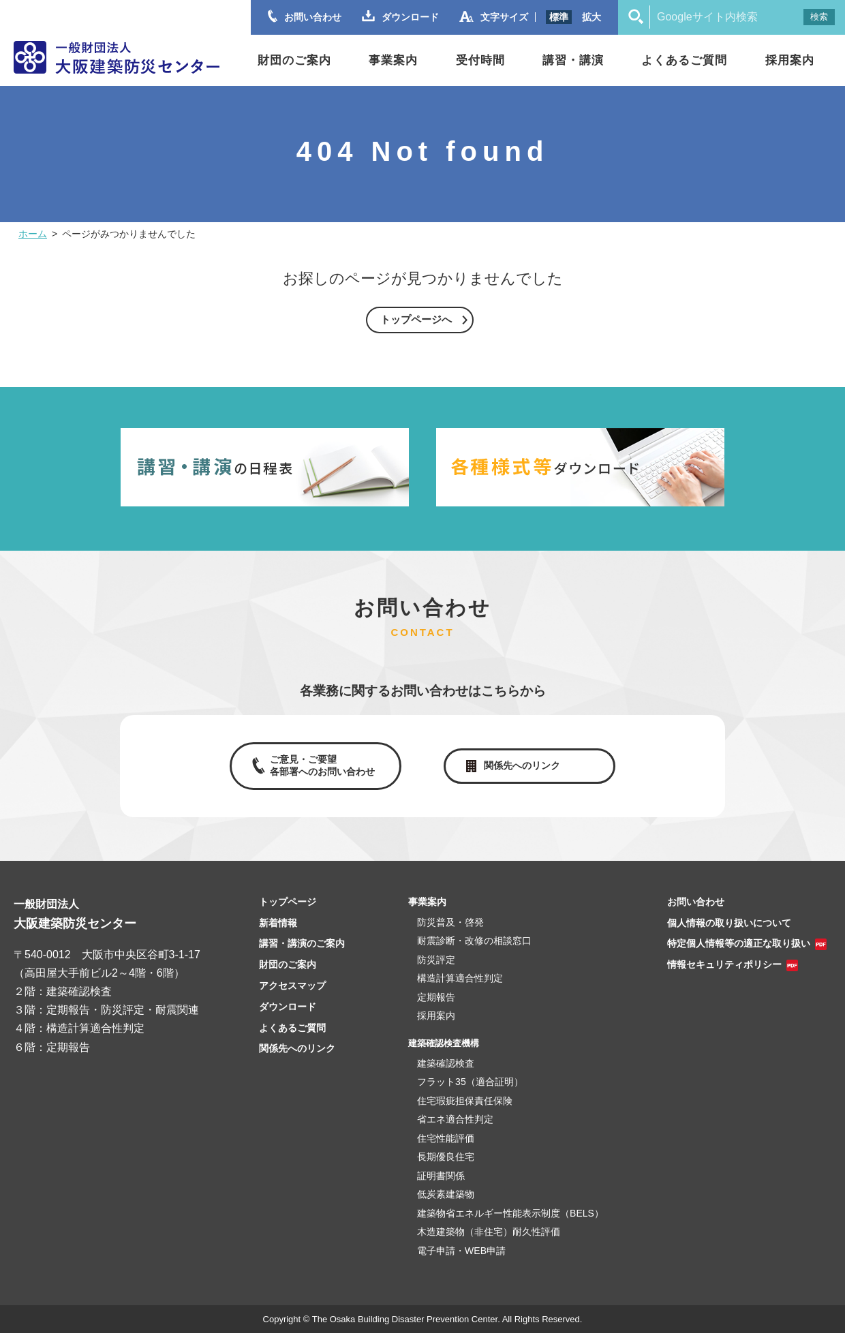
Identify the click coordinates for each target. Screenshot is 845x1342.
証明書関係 (441, 1183)
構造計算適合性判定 (460, 986)
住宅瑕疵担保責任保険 (464, 1108)
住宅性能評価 (445, 1146)
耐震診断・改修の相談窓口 (474, 949)
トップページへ (416, 320)
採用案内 (789, 60)
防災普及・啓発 (450, 931)
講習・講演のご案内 (302, 952)
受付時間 (480, 60)
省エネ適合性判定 (455, 1128)
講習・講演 (573, 60)
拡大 (591, 17)
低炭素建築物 (445, 1203)
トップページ (287, 910)
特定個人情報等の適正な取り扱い (738, 952)
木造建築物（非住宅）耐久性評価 (488, 1240)
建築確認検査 (445, 1071)
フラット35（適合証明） (470, 1090)
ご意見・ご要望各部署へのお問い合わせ (319, 771)
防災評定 (436, 968)
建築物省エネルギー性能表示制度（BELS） (510, 1221)
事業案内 (393, 60)
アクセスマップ (292, 994)
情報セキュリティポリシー (724, 973)
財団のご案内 (294, 60)
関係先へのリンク (524, 770)
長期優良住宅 (445, 1165)
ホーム (32, 233)
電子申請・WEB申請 (461, 1258)
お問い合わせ (695, 910)
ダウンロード (287, 1015)
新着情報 (278, 931)
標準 (558, 17)
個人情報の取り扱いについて (729, 931)
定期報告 (436, 1006)
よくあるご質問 (684, 60)
